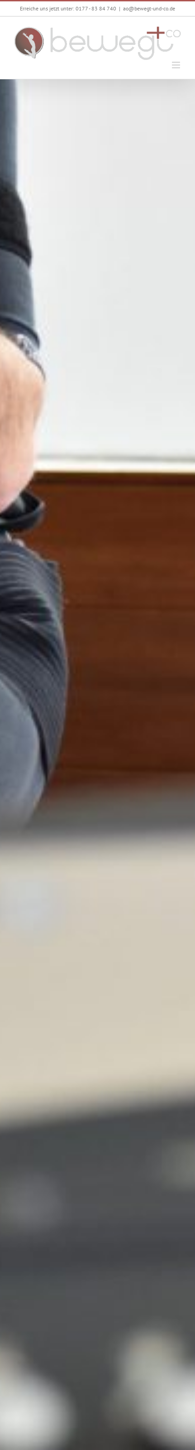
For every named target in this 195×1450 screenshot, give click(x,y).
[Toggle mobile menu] (176, 65)
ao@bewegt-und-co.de (149, 8)
